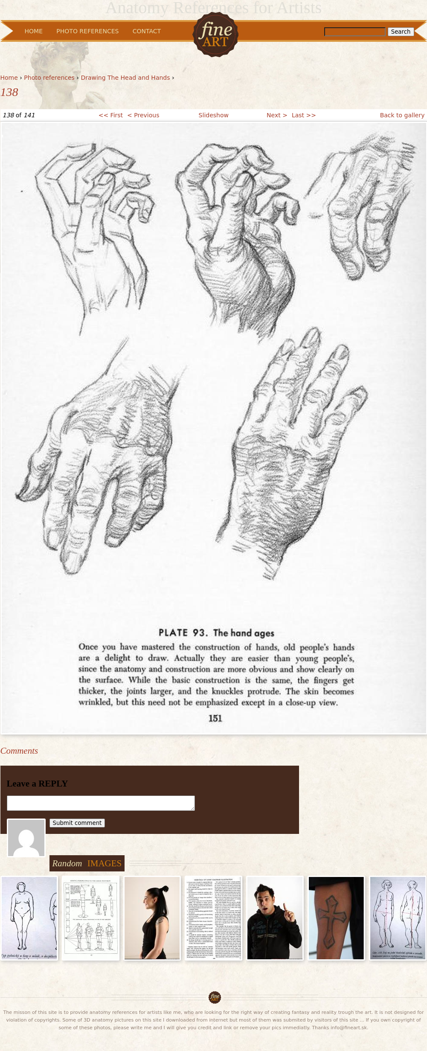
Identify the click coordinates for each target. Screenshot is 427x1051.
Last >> (304, 115)
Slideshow (214, 115)
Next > (277, 115)
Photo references (49, 77)
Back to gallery (402, 115)
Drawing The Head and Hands (125, 77)
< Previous (143, 115)
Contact (147, 31)
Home (9, 77)
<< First (111, 115)
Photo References (87, 31)
